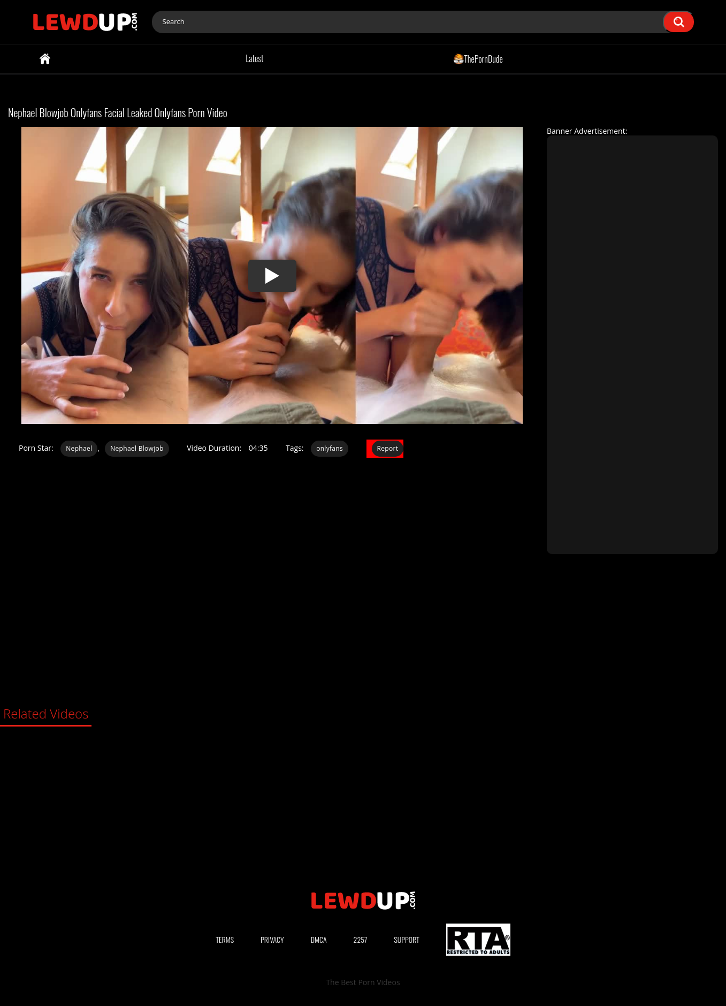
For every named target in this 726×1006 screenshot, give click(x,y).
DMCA (319, 939)
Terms (225, 939)
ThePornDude (478, 58)
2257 (361, 939)
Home (45, 58)
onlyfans (329, 448)
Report (388, 448)
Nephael (79, 448)
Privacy (272, 939)
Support (406, 939)
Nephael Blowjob (136, 448)
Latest (254, 58)
